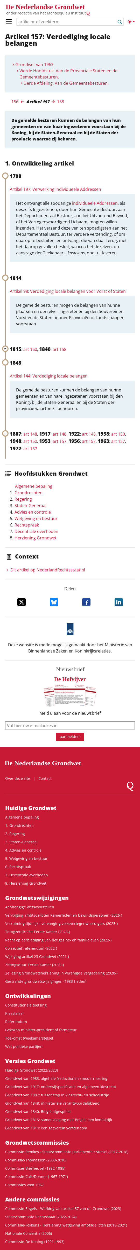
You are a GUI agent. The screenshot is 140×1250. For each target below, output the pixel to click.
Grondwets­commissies (37, 1142)
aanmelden (70, 736)
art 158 (59, 349)
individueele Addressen (95, 203)
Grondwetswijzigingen (37, 898)
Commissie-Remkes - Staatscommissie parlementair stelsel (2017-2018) (66, 1151)
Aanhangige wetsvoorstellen (29, 907)
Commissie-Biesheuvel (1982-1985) (35, 1168)
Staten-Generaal (30, 505)
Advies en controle (33, 512)
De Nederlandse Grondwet (45, 7)
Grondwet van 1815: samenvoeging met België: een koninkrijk (58, 1119)
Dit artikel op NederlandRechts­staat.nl (47, 570)
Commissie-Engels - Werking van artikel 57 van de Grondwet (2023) (63, 1208)
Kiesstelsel (14, 1013)
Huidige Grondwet (31, 808)
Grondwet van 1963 (34, 64)
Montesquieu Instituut (66, 13)
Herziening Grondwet (36, 538)
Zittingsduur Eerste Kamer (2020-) (34, 964)
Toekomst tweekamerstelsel (29, 1038)
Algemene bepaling (33, 486)
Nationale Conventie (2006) (28, 1233)
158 (60, 102)
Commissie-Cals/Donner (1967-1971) (36, 1176)
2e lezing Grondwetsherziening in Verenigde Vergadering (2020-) (61, 973)
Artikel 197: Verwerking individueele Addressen (55, 189)
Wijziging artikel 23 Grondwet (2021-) (37, 956)
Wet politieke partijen (24, 1046)
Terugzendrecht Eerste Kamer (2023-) (37, 931)
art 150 (118, 434)
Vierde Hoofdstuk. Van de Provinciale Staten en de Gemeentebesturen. (68, 74)
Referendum (16, 1021)
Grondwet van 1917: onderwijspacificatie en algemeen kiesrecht (60, 1086)
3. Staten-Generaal (21, 841)
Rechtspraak (27, 525)
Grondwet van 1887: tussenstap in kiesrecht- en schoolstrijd (57, 1094)
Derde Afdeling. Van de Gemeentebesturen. (66, 83)
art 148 (30, 434)
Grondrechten (29, 493)
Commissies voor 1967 (24, 1184)
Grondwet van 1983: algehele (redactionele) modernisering (56, 1078)
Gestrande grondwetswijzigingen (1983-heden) (45, 981)
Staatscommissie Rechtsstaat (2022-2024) (40, 1216)
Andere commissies (32, 1199)
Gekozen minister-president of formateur (41, 1029)
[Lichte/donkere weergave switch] (131, 22)
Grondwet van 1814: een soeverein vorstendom (46, 1128)
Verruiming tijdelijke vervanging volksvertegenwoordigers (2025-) (61, 923)
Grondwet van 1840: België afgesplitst (38, 1111)
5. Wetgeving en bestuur (26, 858)
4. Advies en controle (23, 850)
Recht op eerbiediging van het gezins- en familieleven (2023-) (58, 940)
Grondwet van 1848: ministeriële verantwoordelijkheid (52, 1103)
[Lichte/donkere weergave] (131, 21)
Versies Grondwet (30, 1061)
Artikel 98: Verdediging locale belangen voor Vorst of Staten (68, 291)
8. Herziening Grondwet (25, 883)
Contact (45, 778)
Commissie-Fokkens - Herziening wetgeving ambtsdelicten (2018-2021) (66, 1225)
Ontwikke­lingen (28, 996)
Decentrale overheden (36, 531)
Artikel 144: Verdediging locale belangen (49, 376)
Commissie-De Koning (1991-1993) (34, 1241)
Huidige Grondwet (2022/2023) (31, 1070)
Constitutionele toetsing (26, 1005)
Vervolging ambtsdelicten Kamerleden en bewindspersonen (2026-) (63, 915)
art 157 (59, 441)
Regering (23, 499)
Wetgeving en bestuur (36, 518)
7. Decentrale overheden (26, 874)
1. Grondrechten (19, 825)
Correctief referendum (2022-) (31, 948)
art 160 (30, 349)
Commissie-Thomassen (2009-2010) (35, 1160)
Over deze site (17, 778)
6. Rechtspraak (18, 866)
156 (14, 102)
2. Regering (15, 833)
